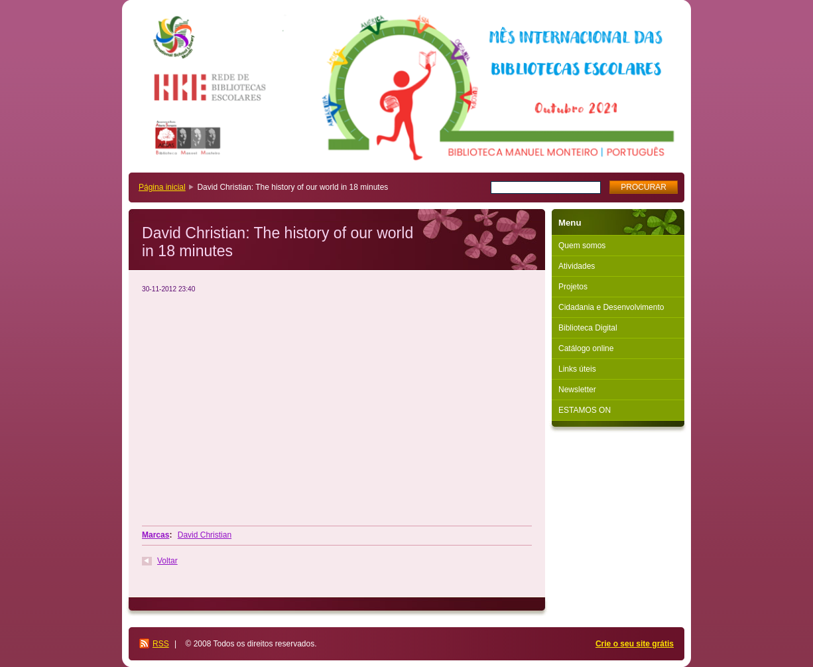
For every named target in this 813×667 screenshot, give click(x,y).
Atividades (576, 266)
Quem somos (581, 245)
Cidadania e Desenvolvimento (611, 307)
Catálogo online (585, 348)
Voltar (167, 560)
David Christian (204, 535)
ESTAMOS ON (584, 410)
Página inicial (162, 187)
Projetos (573, 286)
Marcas (155, 535)
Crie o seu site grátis (634, 643)
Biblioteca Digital (587, 328)
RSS (161, 643)
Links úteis (577, 369)
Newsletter (577, 389)
